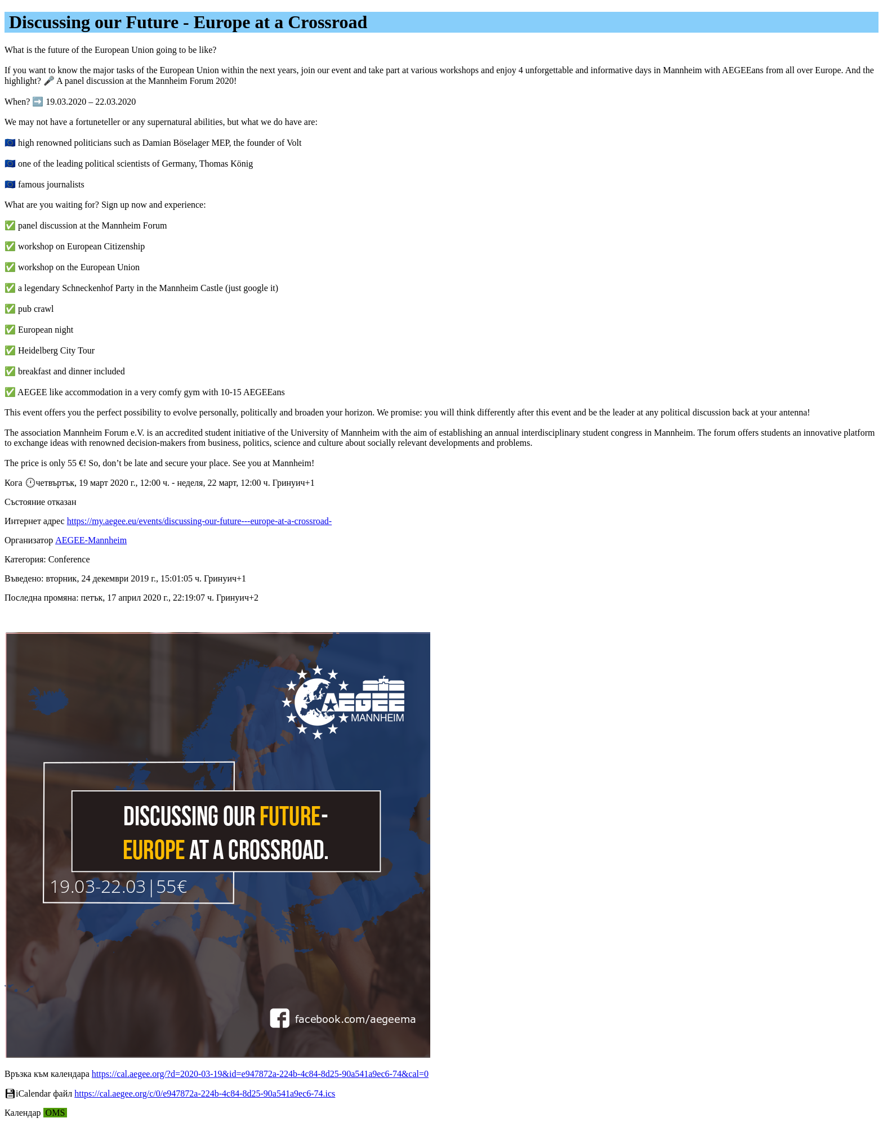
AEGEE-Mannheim (91, 540)
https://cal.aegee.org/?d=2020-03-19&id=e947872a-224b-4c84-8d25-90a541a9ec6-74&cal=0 (260, 1074)
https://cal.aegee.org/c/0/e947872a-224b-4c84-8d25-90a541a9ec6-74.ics (204, 1093)
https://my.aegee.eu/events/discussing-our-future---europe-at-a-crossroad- (199, 521)
